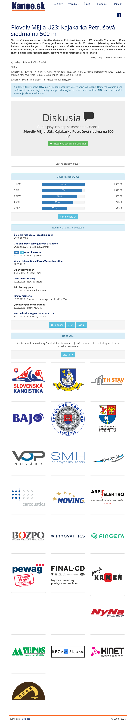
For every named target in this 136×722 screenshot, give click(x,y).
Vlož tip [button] (68, 354)
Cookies (26, 718)
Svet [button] (81, 324)
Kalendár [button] (57, 324)
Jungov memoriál (23, 295)
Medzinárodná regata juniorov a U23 (34, 313)
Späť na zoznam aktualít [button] (68, 163)
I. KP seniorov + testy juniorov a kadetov (36, 243)
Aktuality (58, 3)
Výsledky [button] (73, 3)
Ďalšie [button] (88, 3)
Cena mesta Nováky (25, 278)
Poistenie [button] (103, 3)
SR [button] (70, 324)
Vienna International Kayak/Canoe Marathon (38, 261)
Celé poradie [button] (68, 216)
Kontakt (118, 3)
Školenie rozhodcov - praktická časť (33, 234)
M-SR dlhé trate (32, 252)
